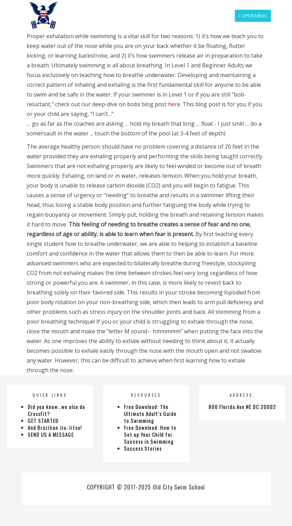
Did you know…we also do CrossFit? (56, 410)
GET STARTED (43, 420)
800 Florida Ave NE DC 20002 (242, 406)
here (174, 104)
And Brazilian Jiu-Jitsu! (55, 427)
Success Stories (143, 448)
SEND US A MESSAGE (51, 434)
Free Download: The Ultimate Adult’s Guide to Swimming (150, 413)
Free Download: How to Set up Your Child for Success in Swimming (150, 434)
